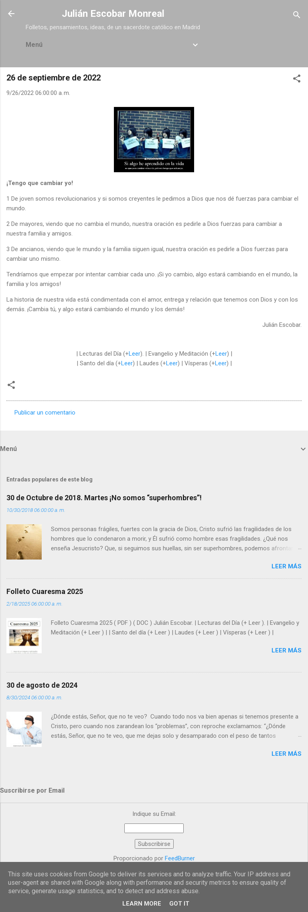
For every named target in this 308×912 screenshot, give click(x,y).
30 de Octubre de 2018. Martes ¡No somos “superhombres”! (104, 497)
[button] (297, 80)
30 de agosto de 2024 (41, 685)
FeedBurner (180, 858)
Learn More (141, 903)
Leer (134, 353)
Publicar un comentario (44, 412)
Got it (179, 903)
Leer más (287, 566)
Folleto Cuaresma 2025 (44, 591)
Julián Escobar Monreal (113, 13)
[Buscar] (297, 16)
